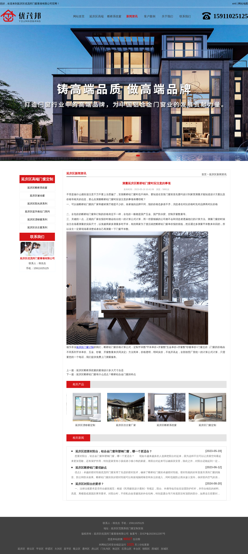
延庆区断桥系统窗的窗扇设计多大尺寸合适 (99, 370)
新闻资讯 (132, 11)
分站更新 (144, 544)
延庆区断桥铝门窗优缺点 (91, 467)
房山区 (95, 548)
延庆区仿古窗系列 (37, 227)
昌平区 (67, 548)
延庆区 (21, 548)
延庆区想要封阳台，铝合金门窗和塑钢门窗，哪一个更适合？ (113, 451)
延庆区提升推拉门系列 (37, 211)
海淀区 (116, 548)
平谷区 (40, 548)
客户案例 (150, 11)
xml (234, 3)
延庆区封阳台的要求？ (89, 483)
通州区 (86, 548)
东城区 (164, 548)
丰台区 (137, 548)
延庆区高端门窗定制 (97, 11)
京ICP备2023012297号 (152, 533)
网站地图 (243, 3)
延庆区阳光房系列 (37, 203)
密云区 (30, 548)
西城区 (155, 548)
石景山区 (126, 548)
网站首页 (79, 11)
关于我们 (167, 11)
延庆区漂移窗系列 (37, 219)
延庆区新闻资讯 (218, 174)
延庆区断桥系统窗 (37, 187)
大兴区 (58, 548)
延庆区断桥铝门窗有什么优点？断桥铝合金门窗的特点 (106, 374)
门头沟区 (106, 548)
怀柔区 (49, 548)
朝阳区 (146, 548)
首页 (204, 174)
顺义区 (76, 548)
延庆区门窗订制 (85, 347)
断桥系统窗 (114, 11)
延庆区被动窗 (37, 195)
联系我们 (185, 11)
